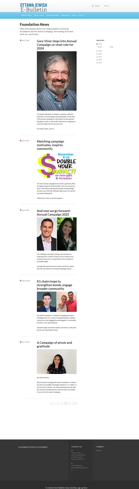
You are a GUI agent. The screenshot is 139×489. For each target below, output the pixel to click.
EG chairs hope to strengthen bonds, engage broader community (54, 284)
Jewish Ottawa (26, 15)
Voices (74, 15)
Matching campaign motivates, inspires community (50, 144)
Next (76, 403)
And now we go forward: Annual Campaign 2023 (53, 212)
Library (81, 15)
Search (107, 6)
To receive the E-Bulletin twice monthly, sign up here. (66, 488)
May (111, 47)
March (100, 47)
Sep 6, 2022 (25, 210)
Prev (51, 403)
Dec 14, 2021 (26, 342)
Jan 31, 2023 (25, 40)
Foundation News (52, 15)
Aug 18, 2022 (26, 281)
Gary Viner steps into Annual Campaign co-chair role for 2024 (57, 44)
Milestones (65, 15)
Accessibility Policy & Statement (33, 447)
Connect (96, 6)
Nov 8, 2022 (25, 141)
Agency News (39, 15)
